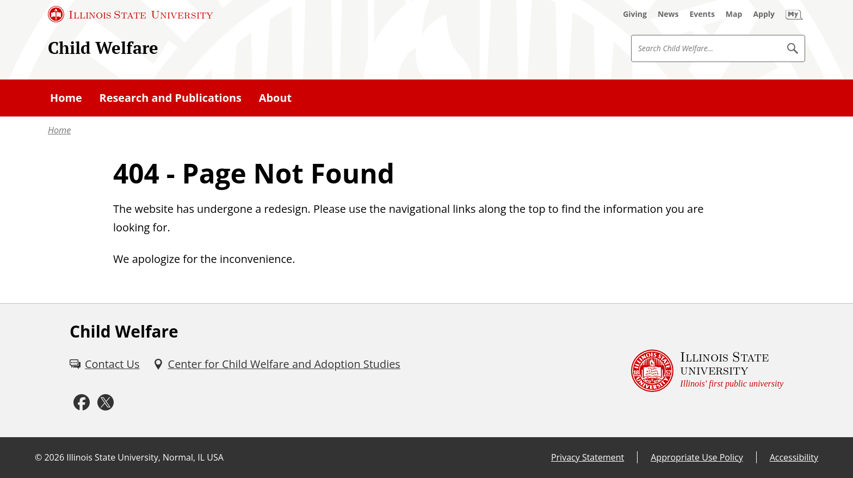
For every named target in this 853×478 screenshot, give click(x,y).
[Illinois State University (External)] (130, 14)
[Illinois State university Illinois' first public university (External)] (707, 370)
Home (59, 130)
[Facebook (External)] (82, 402)
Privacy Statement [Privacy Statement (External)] (587, 457)
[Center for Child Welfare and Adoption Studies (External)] (276, 364)
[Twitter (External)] (106, 402)
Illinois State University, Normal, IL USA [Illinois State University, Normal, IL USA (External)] (145, 457)
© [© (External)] (38, 457)
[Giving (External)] (635, 14)
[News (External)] (668, 14)
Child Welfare (103, 47)
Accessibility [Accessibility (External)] (794, 457)
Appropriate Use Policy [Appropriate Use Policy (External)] (697, 457)
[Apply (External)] (764, 14)
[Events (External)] (702, 14)
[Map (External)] (734, 14)
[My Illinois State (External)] (794, 14)
